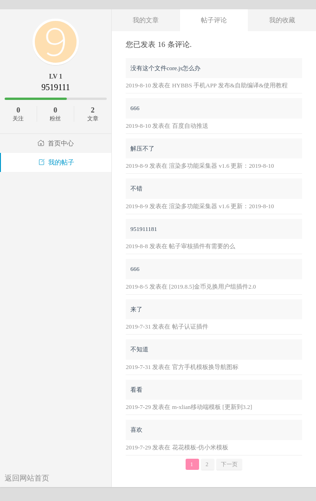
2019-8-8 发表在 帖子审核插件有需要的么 (180, 246)
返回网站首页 (27, 478)
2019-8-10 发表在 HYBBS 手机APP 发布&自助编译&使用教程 (207, 85)
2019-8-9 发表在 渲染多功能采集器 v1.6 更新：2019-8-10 (200, 165)
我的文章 (146, 20)
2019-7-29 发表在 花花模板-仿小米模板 (177, 447)
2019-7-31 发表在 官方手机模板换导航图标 (182, 366)
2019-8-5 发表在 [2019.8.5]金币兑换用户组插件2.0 (191, 286)
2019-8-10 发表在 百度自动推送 (167, 125)
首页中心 (56, 143)
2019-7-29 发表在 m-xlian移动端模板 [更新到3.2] (189, 406)
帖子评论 (214, 20)
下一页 (229, 464)
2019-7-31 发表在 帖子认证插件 (167, 326)
